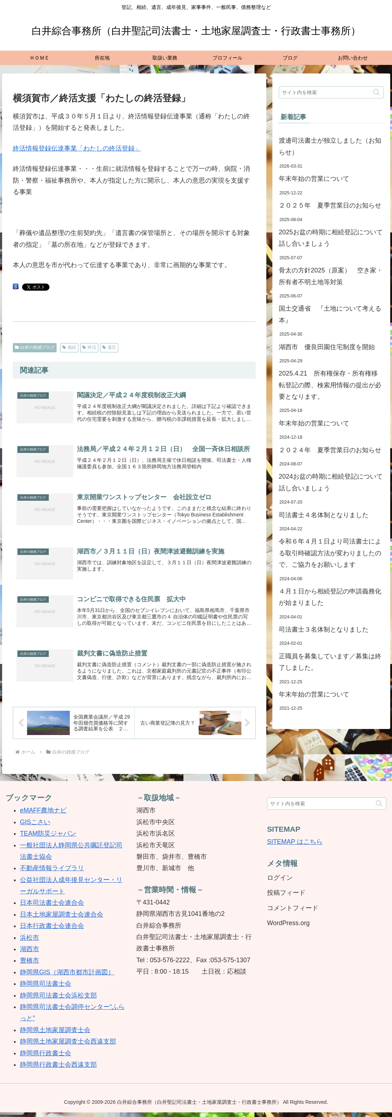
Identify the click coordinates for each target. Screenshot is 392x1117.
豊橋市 (29, 965)
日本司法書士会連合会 (52, 907)
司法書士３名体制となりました (324, 629)
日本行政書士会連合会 (52, 930)
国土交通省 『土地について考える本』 (330, 314)
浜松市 (29, 942)
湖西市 (29, 954)
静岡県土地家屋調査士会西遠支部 (68, 1046)
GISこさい (35, 826)
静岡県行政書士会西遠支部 (58, 1069)
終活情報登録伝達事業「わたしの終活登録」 (77, 148)
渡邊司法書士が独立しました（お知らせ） (330, 146)
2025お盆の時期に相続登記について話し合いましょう (331, 238)
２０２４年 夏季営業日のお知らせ (330, 450)
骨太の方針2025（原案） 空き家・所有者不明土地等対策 (331, 276)
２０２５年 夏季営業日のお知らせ (330, 205)
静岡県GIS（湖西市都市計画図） (67, 976)
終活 (89, 347)
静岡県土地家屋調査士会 (55, 1034)
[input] (331, 92)
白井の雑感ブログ (35, 347)
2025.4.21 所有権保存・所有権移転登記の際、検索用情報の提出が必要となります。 (330, 385)
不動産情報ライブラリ (52, 873)
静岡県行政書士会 (45, 1057)
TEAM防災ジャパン (48, 838)
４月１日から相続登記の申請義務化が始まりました (330, 597)
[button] (376, 92)
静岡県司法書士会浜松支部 (58, 1000)
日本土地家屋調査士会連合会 (61, 919)
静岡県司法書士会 (45, 988)
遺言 (109, 347)
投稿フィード (286, 897)
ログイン (280, 882)
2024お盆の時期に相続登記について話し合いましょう (331, 482)
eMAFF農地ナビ (43, 815)
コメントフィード (292, 912)
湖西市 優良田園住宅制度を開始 (327, 347)
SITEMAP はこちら (295, 846)
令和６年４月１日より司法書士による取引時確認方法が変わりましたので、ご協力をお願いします (330, 553)
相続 (69, 347)
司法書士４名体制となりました (324, 515)
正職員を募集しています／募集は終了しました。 (330, 662)
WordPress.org (288, 928)
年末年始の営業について (314, 178)
